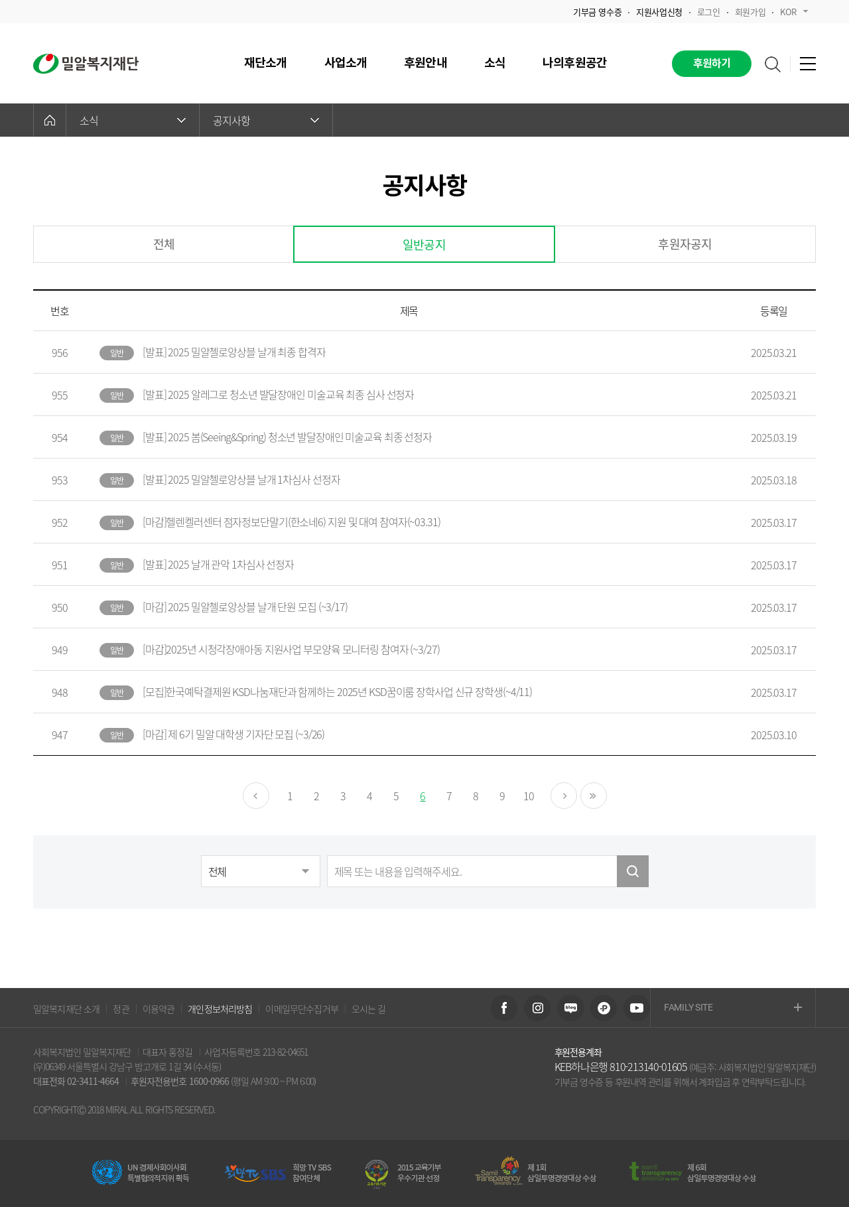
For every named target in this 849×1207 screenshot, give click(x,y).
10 (528, 796)
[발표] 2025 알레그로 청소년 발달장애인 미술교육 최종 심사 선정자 (278, 394)
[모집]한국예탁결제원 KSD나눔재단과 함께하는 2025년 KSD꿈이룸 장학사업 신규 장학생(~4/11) (337, 691)
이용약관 (159, 1008)
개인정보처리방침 (220, 1008)
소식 (133, 120)
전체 (163, 244)
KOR (794, 11)
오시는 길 (369, 1008)
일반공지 (424, 244)
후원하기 (712, 63)
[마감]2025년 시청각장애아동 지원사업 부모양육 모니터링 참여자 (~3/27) (291, 649)
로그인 (708, 11)
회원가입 (750, 11)
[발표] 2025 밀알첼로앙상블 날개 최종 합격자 (234, 352)
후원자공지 (685, 244)
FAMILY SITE (733, 1008)
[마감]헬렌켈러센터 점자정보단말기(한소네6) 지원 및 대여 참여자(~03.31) (291, 522)
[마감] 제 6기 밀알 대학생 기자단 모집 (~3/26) (233, 734)
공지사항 (266, 120)
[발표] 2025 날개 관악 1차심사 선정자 (218, 564)
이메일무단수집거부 (301, 1008)
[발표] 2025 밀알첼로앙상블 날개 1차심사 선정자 (241, 479)
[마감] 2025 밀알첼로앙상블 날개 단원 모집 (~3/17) (245, 606)
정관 (121, 1008)
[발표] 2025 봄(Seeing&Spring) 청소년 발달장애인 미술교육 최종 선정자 (287, 437)
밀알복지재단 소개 (66, 1008)
